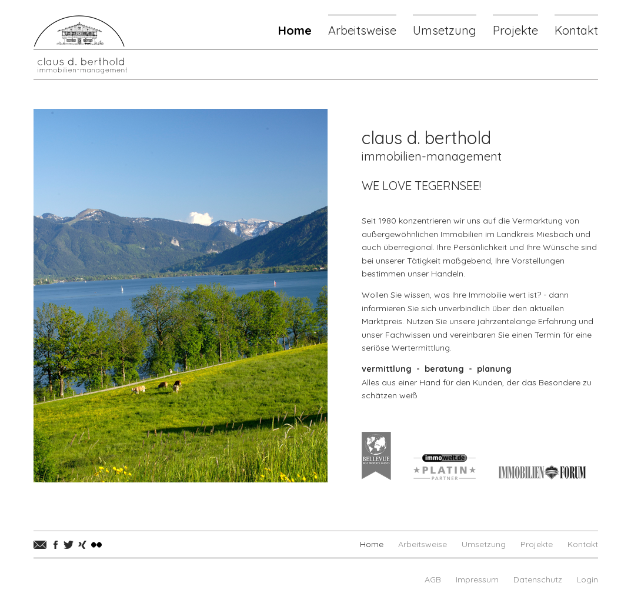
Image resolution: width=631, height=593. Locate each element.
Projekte (515, 30)
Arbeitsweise (362, 30)
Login (587, 579)
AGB (433, 579)
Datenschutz (537, 579)
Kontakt (576, 30)
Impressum (477, 579)
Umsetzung (444, 30)
